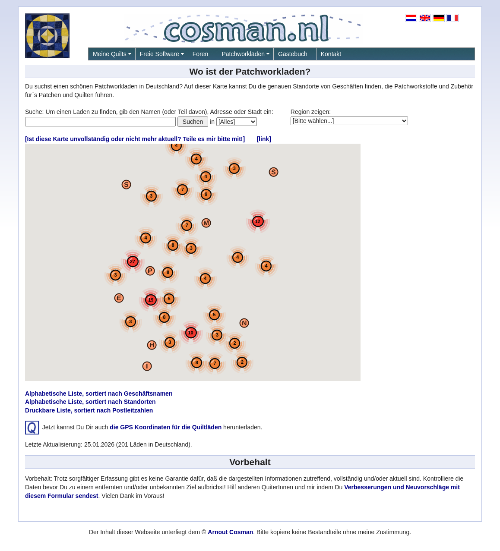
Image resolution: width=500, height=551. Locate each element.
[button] (273, 172)
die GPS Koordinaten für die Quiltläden (166, 427)
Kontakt (331, 53)
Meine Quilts (110, 53)
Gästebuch (292, 53)
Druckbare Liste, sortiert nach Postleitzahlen (89, 410)
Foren (201, 53)
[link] (263, 138)
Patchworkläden (243, 53)
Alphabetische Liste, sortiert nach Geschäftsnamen (99, 393)
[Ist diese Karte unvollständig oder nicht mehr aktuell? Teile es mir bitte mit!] (135, 138)
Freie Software (159, 53)
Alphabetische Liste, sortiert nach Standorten (90, 401)
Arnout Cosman (230, 532)
